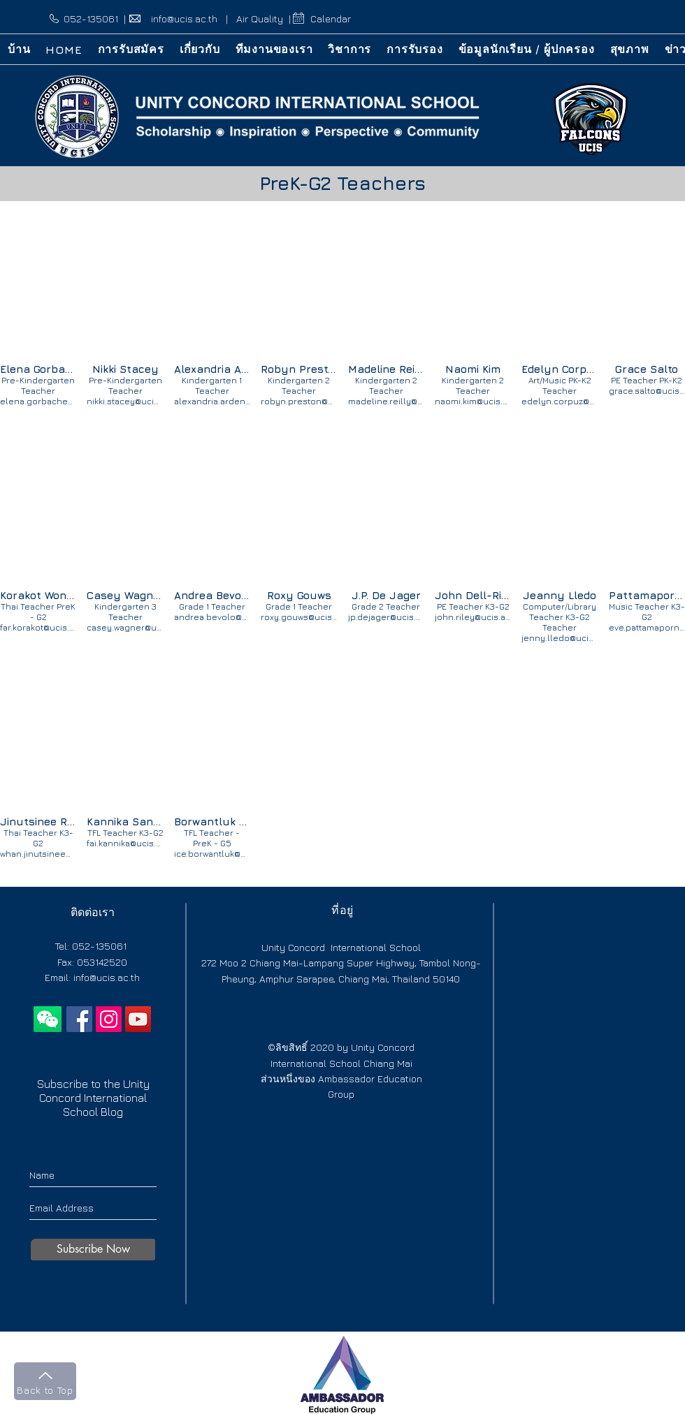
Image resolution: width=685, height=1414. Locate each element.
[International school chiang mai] (79, 1019)
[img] (38, 309)
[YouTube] (138, 1019)
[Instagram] (109, 1019)
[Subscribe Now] (93, 1249)
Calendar (330, 18)
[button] (200, 49)
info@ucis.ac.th (184, 18)
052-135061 (91, 18)
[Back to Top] (45, 1381)
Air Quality (259, 18)
